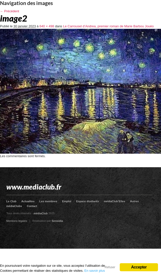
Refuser (110, 267)
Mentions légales (16, 220)
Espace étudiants (87, 201)
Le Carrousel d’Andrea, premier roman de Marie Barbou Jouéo (108, 26)
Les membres (48, 201)
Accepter (139, 267)
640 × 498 (46, 26)
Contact (32, 206)
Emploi (66, 201)
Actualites (28, 201)
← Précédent (9, 11)
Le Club (11, 201)
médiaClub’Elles (114, 201)
